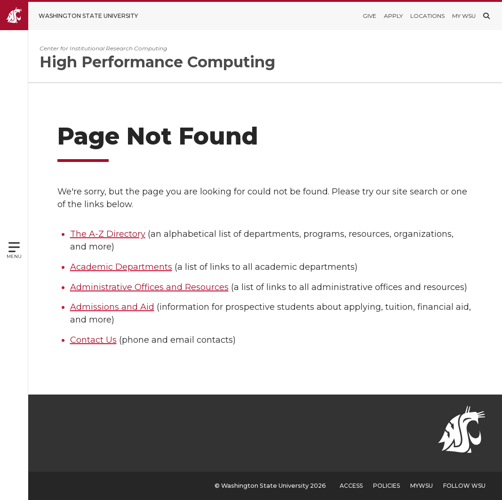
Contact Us (95, 340)
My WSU (464, 15)
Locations (427, 15)
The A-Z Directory (109, 234)
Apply (393, 15)
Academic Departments (123, 267)
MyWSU (421, 485)
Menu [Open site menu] (14, 256)
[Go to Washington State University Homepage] (76, 16)
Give (369, 15)
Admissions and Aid (114, 307)
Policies (386, 485)
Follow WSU (464, 485)
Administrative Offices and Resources (151, 287)
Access (351, 485)
